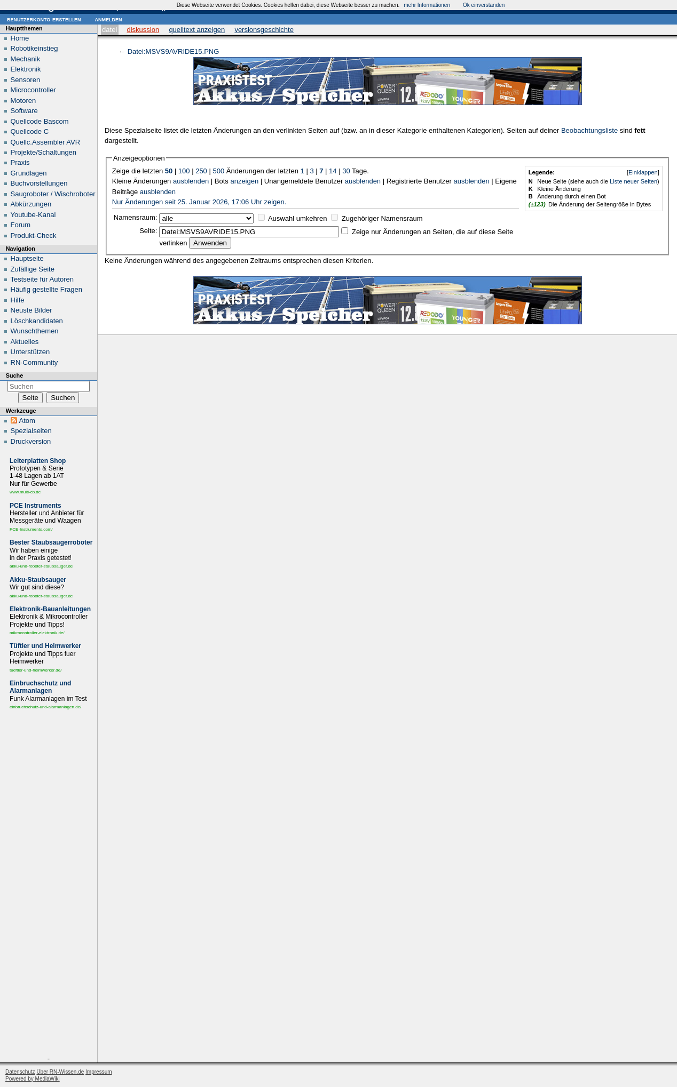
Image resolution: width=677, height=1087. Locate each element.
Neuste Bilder (31, 310)
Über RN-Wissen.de (60, 1072)
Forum (21, 225)
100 (184, 171)
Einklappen (643, 172)
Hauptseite (27, 258)
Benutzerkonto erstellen (44, 19)
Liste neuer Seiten (633, 181)
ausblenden (191, 181)
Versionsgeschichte (264, 30)
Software (24, 111)
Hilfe (18, 300)
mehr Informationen (427, 5)
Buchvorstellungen (39, 183)
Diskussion (143, 30)
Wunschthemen (35, 331)
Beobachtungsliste (589, 130)
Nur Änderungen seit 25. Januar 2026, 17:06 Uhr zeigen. (199, 202)
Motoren (23, 101)
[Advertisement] (48, 885)
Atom (27, 421)
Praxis (20, 162)
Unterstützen (30, 352)
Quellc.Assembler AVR (46, 142)
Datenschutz (20, 1072)
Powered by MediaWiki (32, 1079)
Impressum (98, 1072)
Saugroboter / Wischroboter (53, 194)
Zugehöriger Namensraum (382, 218)
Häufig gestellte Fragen (46, 289)
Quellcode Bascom (40, 121)
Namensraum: (136, 217)
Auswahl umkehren (297, 218)
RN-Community (34, 362)
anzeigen (244, 181)
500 (218, 171)
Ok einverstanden (484, 5)
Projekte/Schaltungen (44, 152)
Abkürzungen (31, 204)
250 (201, 171)
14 (332, 171)
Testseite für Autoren (42, 279)
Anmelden (108, 19)
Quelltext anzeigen (197, 30)
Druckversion (31, 441)
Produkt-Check (34, 235)
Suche (14, 375)
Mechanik (26, 59)
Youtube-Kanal (33, 215)
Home (20, 38)
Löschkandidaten (37, 321)
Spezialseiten (31, 431)
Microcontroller (33, 90)
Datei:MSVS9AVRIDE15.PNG (173, 51)
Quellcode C (30, 131)
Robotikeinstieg (34, 48)
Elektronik (26, 69)
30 (346, 171)
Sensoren (26, 80)
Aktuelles (25, 342)
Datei (109, 30)
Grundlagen (29, 173)
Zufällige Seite (32, 269)
